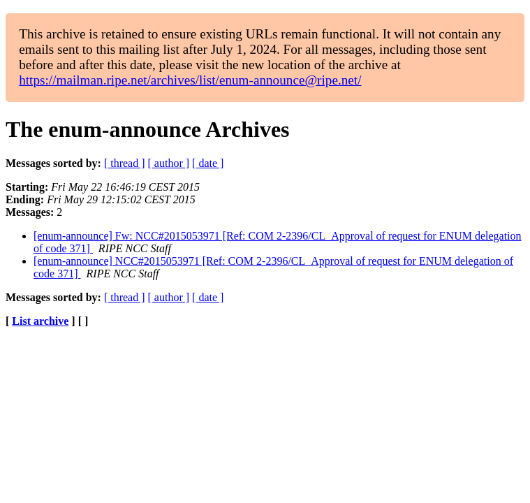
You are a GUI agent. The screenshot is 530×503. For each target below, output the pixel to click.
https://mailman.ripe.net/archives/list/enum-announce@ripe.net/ (190, 80)
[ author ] (169, 163)
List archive (40, 321)
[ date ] (207, 163)
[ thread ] (124, 163)
